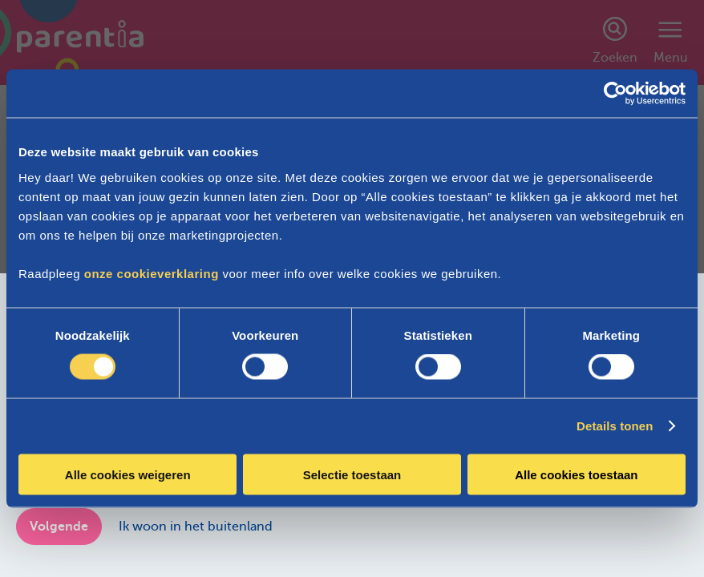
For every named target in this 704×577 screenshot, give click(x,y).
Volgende (59, 526)
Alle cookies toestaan (576, 474)
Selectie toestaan (352, 474)
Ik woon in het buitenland (196, 526)
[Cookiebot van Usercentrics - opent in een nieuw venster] (615, 94)
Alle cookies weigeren (128, 474)
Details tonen (615, 426)
